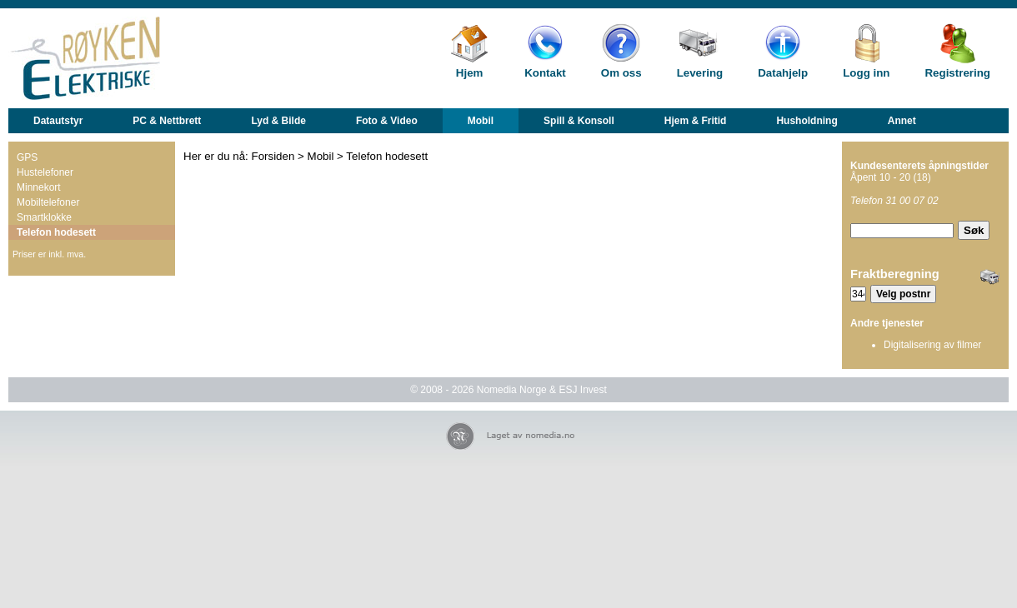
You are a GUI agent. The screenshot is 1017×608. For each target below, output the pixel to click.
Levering (700, 73)
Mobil (480, 121)
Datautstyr (58, 121)
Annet (902, 121)
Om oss (621, 73)
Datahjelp (783, 73)
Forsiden (273, 156)
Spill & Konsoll (579, 121)
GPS (27, 157)
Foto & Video (387, 121)
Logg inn (866, 73)
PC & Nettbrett (167, 121)
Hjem (469, 73)
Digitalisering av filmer (932, 345)
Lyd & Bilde (278, 121)
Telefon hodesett (56, 232)
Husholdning (806, 121)
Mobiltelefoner (48, 202)
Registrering (957, 73)
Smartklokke (44, 217)
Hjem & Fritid (695, 121)
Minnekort (39, 187)
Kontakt (545, 73)
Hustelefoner (45, 172)
